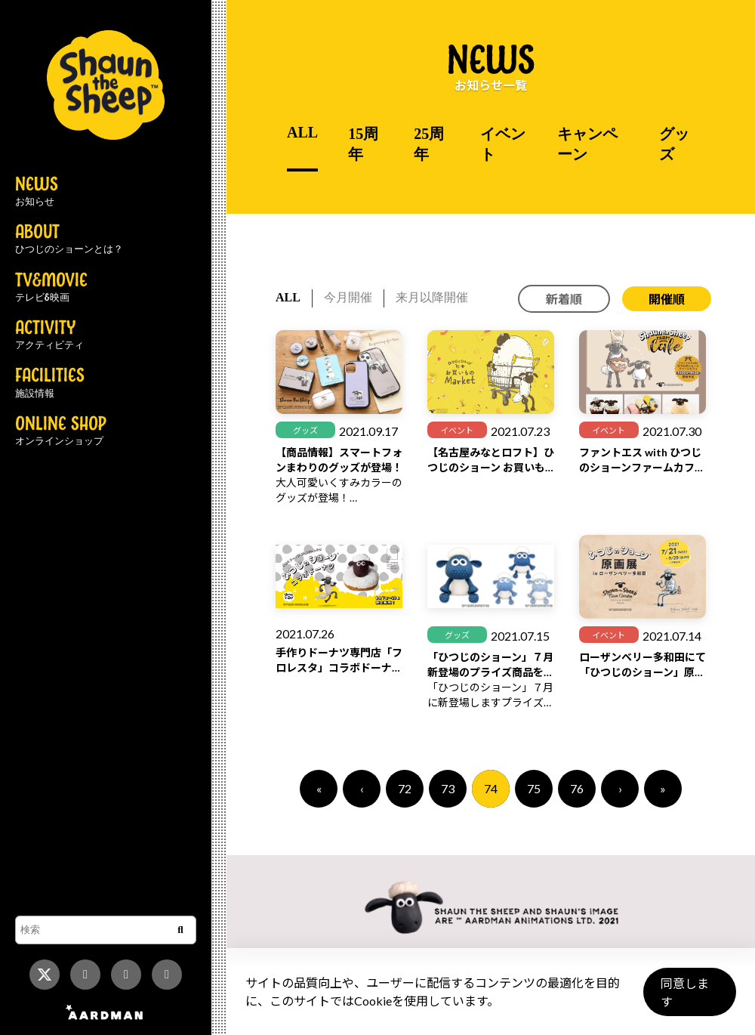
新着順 (564, 299)
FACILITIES (50, 383)
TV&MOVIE (51, 287)
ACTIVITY (49, 335)
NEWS (36, 192)
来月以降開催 (432, 297)
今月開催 (348, 297)
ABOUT (69, 239)
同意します (688, 998)
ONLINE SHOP (60, 431)
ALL (302, 132)
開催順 (667, 299)
